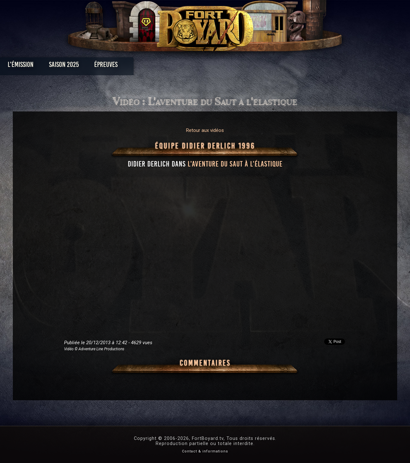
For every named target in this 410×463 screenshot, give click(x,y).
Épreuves (147, 66)
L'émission (62, 66)
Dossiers (249, 66)
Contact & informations (205, 451)
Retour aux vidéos (205, 130)
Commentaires (205, 363)
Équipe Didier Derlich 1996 (205, 146)
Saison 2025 (105, 66)
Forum (284, 66)
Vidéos (215, 66)
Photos (183, 66)
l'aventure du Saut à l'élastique (235, 164)
